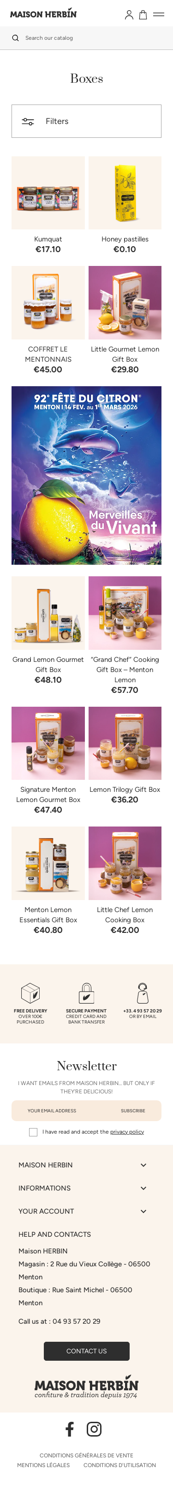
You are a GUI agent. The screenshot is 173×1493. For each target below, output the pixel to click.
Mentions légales (43, 1465)
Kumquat (48, 239)
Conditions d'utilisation (120, 1465)
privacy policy (127, 1132)
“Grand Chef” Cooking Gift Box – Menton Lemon (125, 669)
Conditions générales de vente (86, 1455)
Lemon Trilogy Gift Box (124, 789)
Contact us (86, 1351)
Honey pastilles (125, 239)
